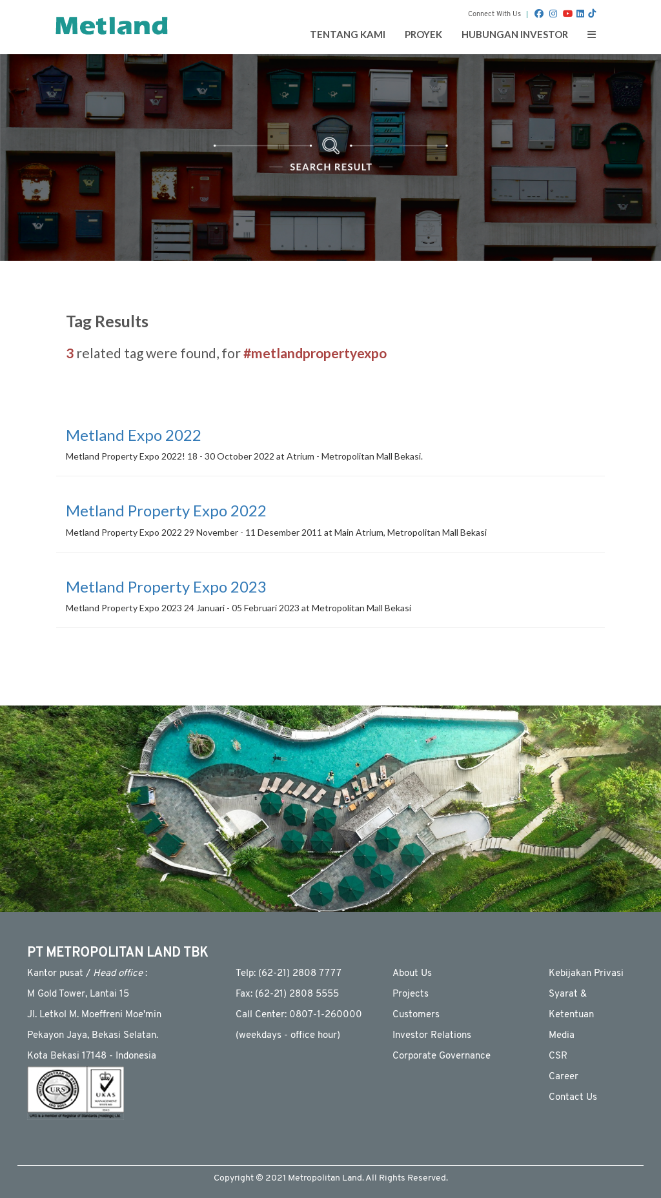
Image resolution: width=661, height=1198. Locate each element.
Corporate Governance (441, 1056)
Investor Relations (431, 1036)
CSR (558, 1056)
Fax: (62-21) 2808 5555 (287, 994)
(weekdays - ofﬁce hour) (288, 1036)
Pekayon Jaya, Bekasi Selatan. (92, 1036)
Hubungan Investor (515, 34)
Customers (416, 1015)
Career (563, 1077)
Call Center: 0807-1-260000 (299, 1015)
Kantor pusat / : (87, 974)
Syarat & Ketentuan (571, 1005)
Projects (410, 994)
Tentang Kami (347, 34)
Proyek (423, 34)
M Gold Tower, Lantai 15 (78, 994)
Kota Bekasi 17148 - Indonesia (91, 1056)
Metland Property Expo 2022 (166, 510)
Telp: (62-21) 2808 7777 (288, 974)
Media (562, 1036)
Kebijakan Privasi (586, 974)
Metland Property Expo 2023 (166, 586)
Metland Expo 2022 (133, 434)
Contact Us (573, 1097)
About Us (412, 974)
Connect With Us (494, 14)
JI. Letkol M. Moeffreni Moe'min (94, 1015)
